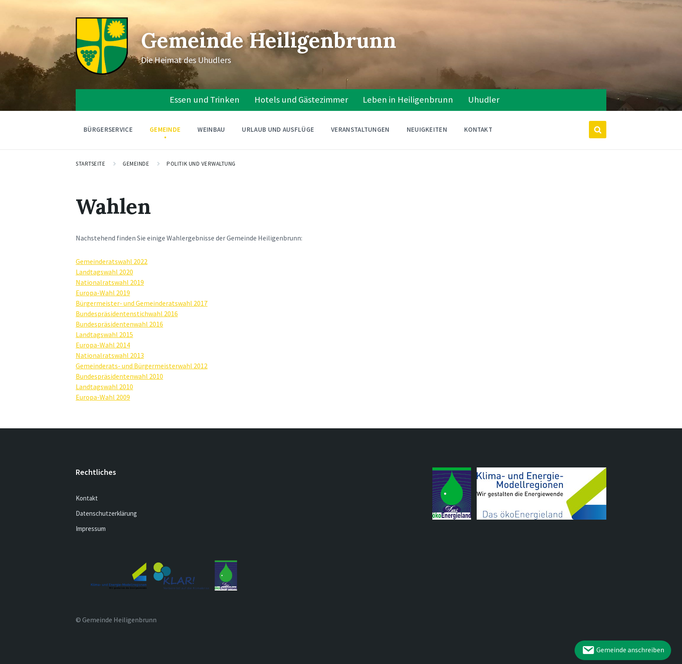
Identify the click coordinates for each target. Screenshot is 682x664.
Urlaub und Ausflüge (278, 131)
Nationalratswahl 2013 (110, 355)
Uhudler (483, 99)
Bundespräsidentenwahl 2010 (119, 376)
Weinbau (211, 131)
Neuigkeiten (427, 129)
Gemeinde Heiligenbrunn (268, 40)
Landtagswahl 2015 (104, 334)
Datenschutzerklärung (106, 513)
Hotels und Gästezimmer (301, 99)
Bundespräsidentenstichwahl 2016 (127, 313)
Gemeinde (165, 131)
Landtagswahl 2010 (104, 386)
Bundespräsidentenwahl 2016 (119, 324)
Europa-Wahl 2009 (103, 397)
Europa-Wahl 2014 (103, 344)
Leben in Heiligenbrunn (408, 99)
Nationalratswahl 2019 (110, 282)
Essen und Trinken (205, 99)
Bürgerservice (108, 131)
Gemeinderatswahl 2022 (111, 261)
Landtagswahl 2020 (104, 271)
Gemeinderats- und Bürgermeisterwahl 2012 (141, 365)
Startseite (90, 163)
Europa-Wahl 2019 (103, 292)
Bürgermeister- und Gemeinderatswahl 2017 (141, 303)
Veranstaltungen (360, 129)
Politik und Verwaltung (201, 163)
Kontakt (478, 129)
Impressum (91, 528)
